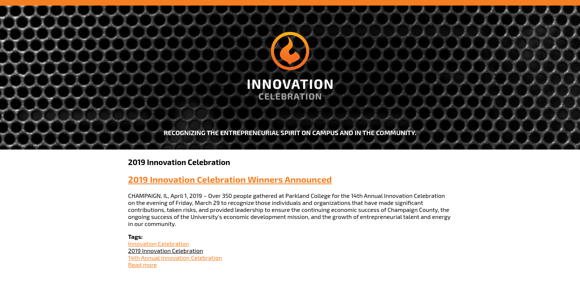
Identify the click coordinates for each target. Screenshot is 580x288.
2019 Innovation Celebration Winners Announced (229, 179)
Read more (142, 264)
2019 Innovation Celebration (165, 250)
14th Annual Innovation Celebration (175, 257)
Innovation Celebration (158, 243)
